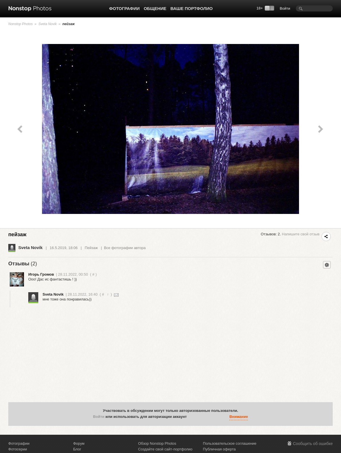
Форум (79, 443)
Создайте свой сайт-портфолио (165, 449)
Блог (77, 449)
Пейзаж (91, 248)
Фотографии (124, 8)
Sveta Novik (47, 24)
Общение (155, 8)
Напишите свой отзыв (301, 234)
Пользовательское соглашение (229, 443)
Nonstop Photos (20, 24)
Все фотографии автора (125, 248)
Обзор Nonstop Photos (157, 443)
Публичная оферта (219, 449)
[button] (192, 416)
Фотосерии (17, 449)
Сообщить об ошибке (313, 443)
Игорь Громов (41, 274)
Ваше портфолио (191, 8)
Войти (285, 8)
